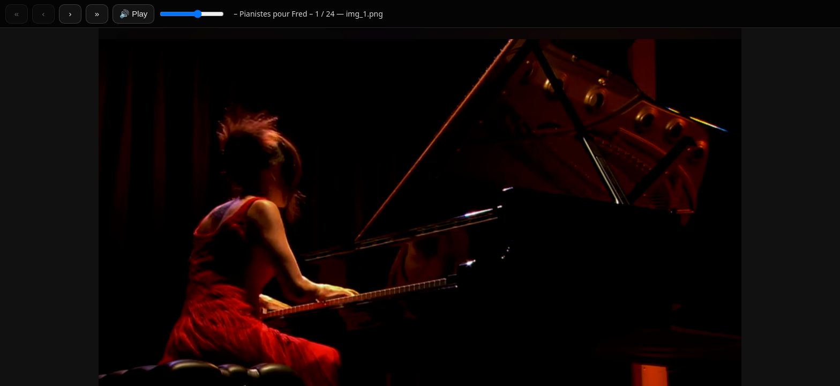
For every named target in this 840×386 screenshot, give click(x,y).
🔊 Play (133, 13)
